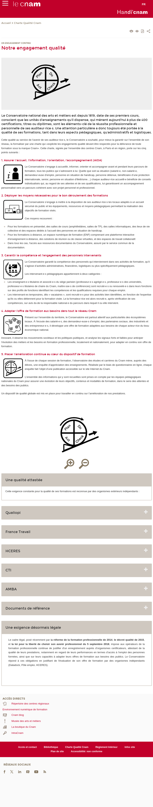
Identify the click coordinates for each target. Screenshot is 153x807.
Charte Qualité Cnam (27, 23)
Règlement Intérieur (106, 747)
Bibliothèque (51, 747)
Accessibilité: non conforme (86, 751)
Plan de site (57, 751)
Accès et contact (27, 747)
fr (144, 4)
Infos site (130, 747)
